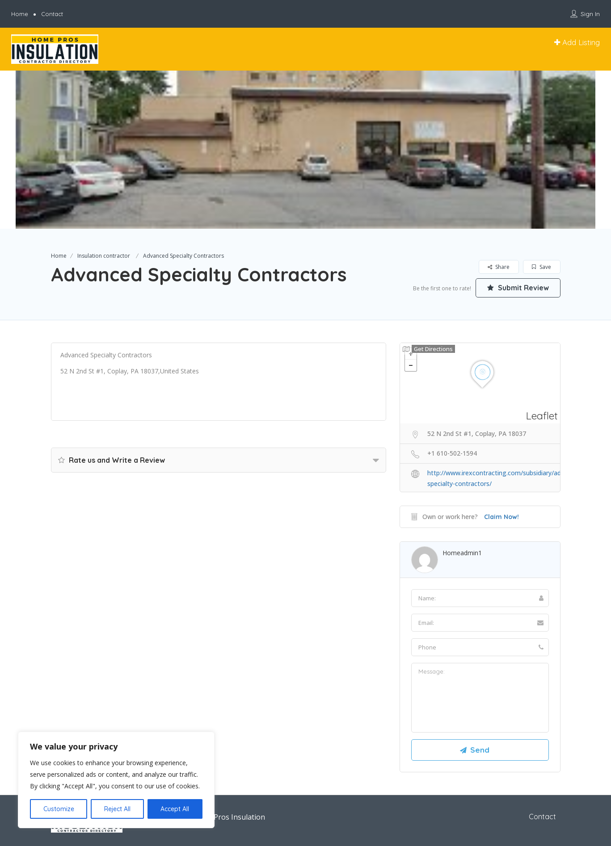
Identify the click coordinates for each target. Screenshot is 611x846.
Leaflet (542, 415)
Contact (52, 13)
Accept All (174, 809)
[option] (305, 150)
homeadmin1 (462, 553)
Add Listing (577, 42)
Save (541, 267)
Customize (58, 809)
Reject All (117, 809)
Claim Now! (501, 517)
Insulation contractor (103, 256)
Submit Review (518, 287)
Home (19, 13)
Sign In (590, 14)
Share (499, 267)
